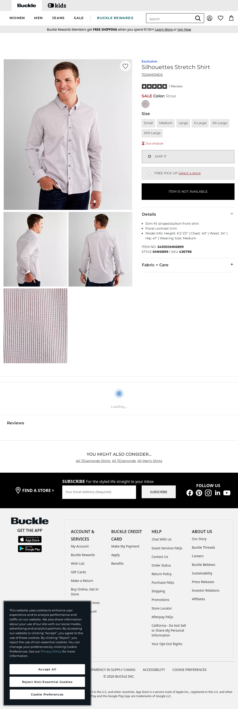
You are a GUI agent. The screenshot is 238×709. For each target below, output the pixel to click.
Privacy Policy (51, 651)
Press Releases (203, 582)
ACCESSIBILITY (154, 669)
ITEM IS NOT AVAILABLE (188, 191)
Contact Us (160, 556)
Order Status (161, 565)
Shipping (158, 591)
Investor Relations (205, 590)
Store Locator (162, 608)
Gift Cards (78, 572)
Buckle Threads (203, 547)
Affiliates (198, 599)
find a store (38, 490)
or (166, 29)
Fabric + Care (188, 264)
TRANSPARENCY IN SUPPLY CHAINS (108, 669)
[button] (17, 18)
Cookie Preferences (190, 669)
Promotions (161, 599)
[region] (47, 653)
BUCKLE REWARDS (115, 18)
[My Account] (209, 18)
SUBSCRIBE (158, 492)
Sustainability (202, 573)
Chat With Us (162, 539)
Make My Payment (125, 546)
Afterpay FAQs (162, 617)
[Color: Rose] (145, 104)
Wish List (77, 563)
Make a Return (82, 580)
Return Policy (162, 574)
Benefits (117, 563)
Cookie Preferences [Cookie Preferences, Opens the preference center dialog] (47, 694)
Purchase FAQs (163, 582)
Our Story (199, 539)
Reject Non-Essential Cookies (47, 682)
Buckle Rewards (83, 555)
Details (188, 214)
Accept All (47, 669)
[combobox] (169, 18)
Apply (115, 555)
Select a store (190, 173)
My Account (80, 546)
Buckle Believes (203, 564)
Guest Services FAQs (167, 548)
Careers (197, 556)
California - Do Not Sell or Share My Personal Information (169, 630)
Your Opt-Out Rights (167, 644)
